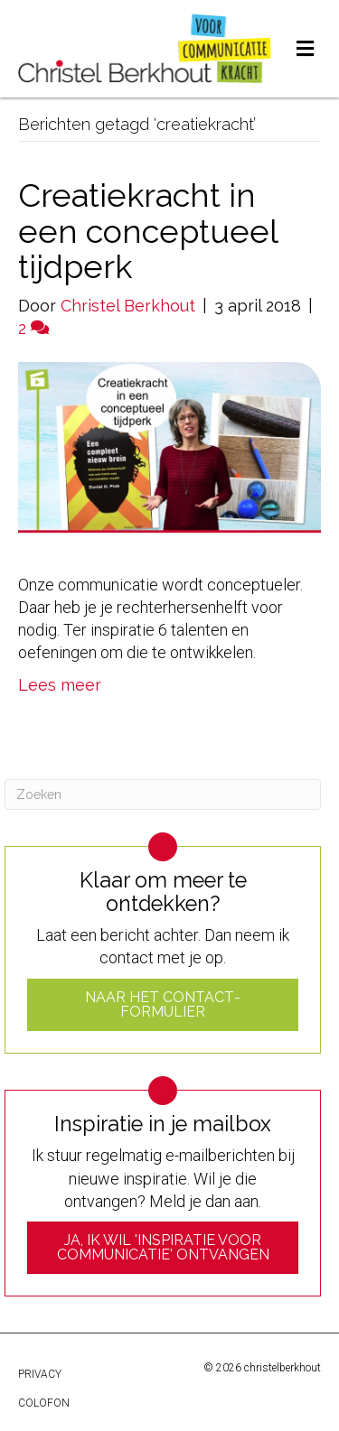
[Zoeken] (163, 794)
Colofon (44, 1403)
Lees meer (59, 684)
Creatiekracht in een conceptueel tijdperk (148, 230)
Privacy (39, 1374)
